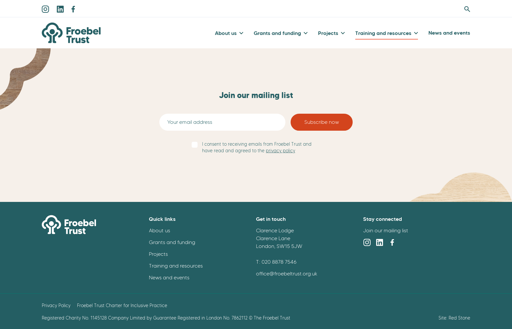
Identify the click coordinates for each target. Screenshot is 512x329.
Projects (328, 33)
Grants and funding (277, 33)
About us (226, 33)
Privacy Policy (56, 305)
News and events (449, 32)
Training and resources (383, 33)
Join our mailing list (385, 230)
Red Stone (459, 318)
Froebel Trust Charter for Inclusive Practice (122, 305)
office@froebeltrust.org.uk (286, 274)
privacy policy (280, 151)
